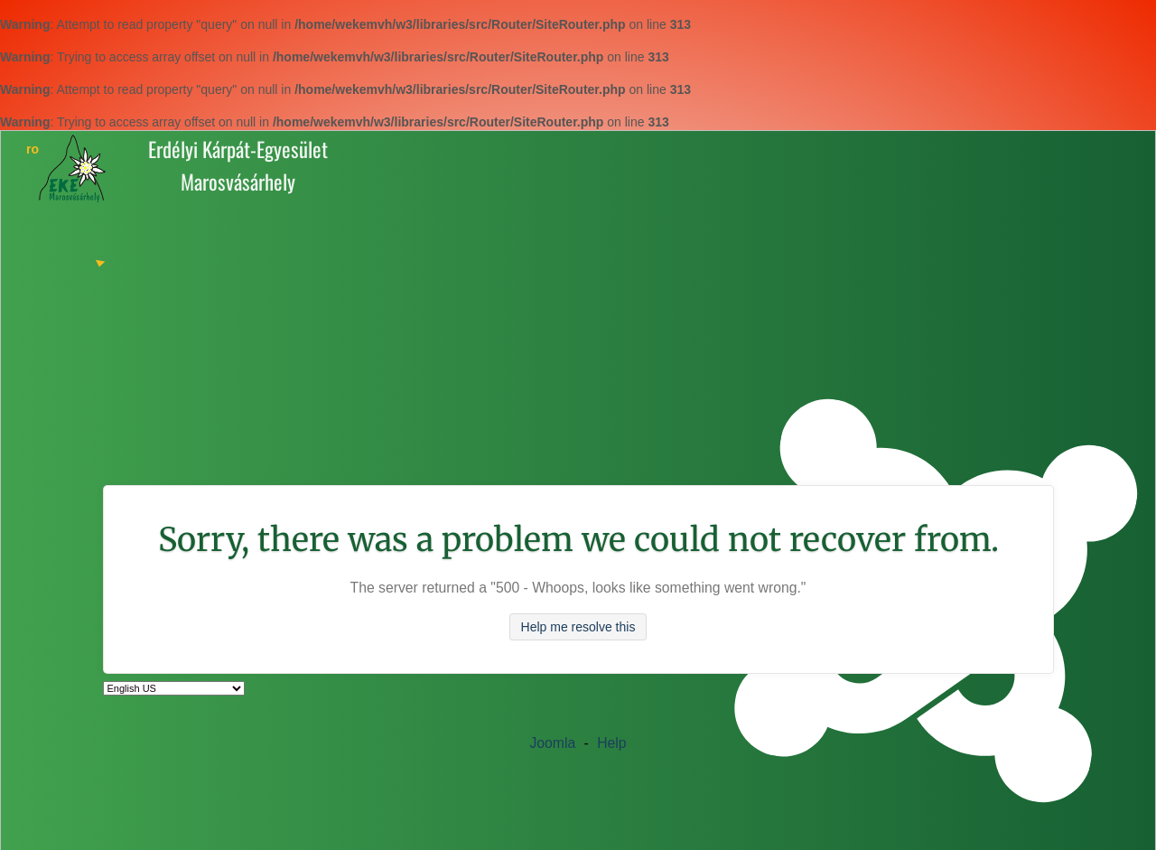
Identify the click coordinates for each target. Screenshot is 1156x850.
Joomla (552, 743)
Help (611, 743)
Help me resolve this (578, 627)
